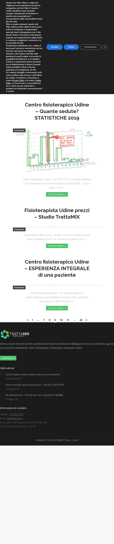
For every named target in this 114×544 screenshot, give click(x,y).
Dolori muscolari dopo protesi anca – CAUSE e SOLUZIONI (34, 384)
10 (61, 320)
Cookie (75, 440)
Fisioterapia (19, 29)
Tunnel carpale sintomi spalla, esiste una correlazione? (32, 374)
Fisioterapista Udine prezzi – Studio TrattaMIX (57, 213)
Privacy (68, 440)
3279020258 (16, 414)
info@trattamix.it (14, 418)
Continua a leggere (57, 89)
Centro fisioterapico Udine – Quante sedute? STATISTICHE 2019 (57, 111)
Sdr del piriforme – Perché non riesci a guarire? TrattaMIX (34, 394)
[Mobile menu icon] (110, 6)
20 (81, 320)
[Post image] (1, 374)
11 (68, 320)
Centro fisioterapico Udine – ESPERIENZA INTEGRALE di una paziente (57, 268)
